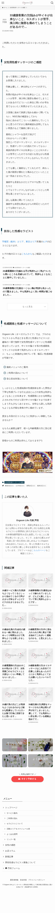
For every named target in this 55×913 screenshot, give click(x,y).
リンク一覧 (11, 839)
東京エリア (31, 241)
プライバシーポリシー (36, 880)
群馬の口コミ (31, 486)
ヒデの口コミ (20, 486)
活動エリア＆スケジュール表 (18, 829)
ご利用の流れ (12, 818)
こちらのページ (39, 550)
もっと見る (27, 306)
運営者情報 (14, 880)
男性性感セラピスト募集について (20, 862)
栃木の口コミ (41, 486)
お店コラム (10, 851)
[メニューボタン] (3, 3)
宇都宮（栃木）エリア (13, 241)
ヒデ (45, 241)
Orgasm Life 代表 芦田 (27, 520)
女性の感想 (10, 845)
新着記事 (9, 857)
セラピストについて (15, 824)
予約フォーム (12, 868)
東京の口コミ (9, 486)
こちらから (26, 254)
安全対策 (23, 880)
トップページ (11, 808)
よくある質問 (12, 834)
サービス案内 (12, 813)
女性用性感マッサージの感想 (14, 482)
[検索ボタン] (52, 3)
